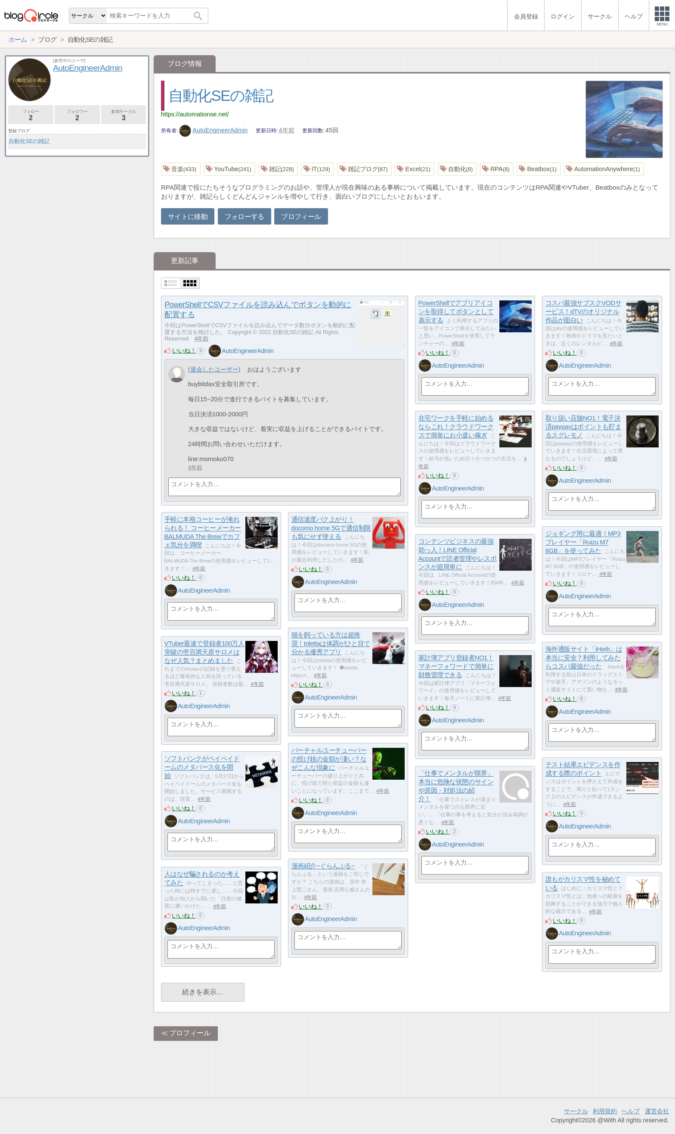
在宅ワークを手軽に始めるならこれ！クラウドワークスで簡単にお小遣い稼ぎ (456, 427)
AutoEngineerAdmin (213, 130)
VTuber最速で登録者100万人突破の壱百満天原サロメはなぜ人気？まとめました (204, 652)
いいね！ (184, 350)
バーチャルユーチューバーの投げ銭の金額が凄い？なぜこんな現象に (329, 759)
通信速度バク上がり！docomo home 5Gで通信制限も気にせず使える (331, 528)
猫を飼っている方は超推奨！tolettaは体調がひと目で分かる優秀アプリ (330, 643)
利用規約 (605, 1111)
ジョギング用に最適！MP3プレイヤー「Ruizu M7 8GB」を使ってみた (583, 542)
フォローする (244, 216)
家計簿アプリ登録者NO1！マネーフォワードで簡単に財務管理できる (456, 666)
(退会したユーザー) (214, 369)
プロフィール (301, 216)
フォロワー (77, 115)
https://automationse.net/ (195, 114)
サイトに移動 (187, 216)
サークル (576, 1111)
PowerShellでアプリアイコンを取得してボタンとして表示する (456, 312)
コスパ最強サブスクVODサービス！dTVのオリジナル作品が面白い (583, 312)
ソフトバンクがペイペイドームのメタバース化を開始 (202, 767)
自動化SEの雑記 (220, 95)
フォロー (30, 115)
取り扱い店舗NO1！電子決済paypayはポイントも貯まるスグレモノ (583, 427)
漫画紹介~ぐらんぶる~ (323, 866)
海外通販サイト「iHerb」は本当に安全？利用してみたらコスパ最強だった (583, 658)
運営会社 (657, 1111)
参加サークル (123, 115)
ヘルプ (631, 1111)
